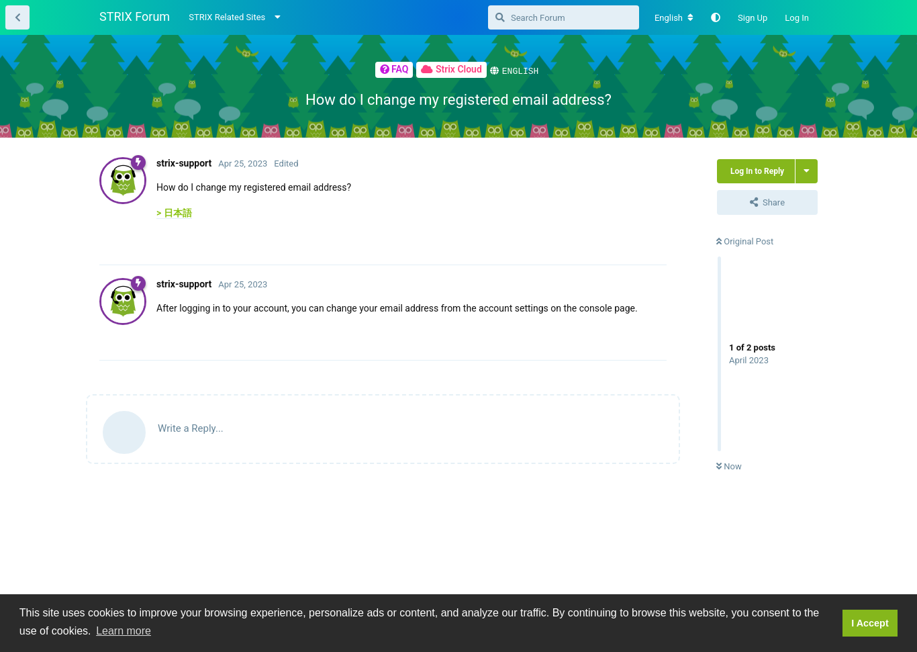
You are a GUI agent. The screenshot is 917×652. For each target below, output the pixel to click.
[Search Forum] (563, 17)
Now (729, 466)
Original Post (744, 241)
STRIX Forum (134, 16)
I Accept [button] (869, 623)
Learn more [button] (123, 631)
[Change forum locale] (674, 18)
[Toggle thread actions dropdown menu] (806, 170)
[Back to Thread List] (17, 17)
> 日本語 (174, 212)
